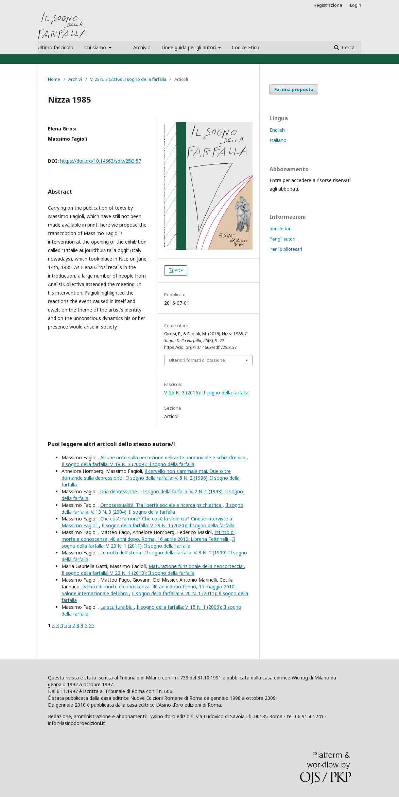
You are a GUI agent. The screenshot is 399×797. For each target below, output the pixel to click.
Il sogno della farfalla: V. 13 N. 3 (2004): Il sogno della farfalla (152, 508)
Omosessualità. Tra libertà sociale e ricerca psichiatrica (161, 505)
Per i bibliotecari (286, 249)
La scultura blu (117, 607)
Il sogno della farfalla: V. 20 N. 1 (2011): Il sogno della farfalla (148, 542)
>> (91, 625)
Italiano (278, 140)
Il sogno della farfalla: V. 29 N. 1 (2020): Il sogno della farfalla (168, 525)
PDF (178, 270)
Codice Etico (245, 47)
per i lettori (281, 229)
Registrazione (328, 5)
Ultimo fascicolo (55, 47)
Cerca (347, 47)
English (277, 130)
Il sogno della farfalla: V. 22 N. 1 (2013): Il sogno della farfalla (128, 573)
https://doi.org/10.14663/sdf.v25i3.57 (100, 161)
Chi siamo (95, 47)
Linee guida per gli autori (189, 47)
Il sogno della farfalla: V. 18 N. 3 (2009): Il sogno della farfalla (128, 464)
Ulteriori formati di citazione (197, 360)
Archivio (142, 47)
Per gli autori (282, 239)
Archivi (75, 79)
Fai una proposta (293, 89)
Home (54, 79)
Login (355, 5)
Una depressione (119, 491)
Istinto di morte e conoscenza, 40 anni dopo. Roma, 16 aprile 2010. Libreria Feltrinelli (148, 535)
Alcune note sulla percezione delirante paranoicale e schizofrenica (173, 457)
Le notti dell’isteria (121, 552)
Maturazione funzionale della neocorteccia (196, 566)
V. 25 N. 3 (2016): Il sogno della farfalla (128, 79)
